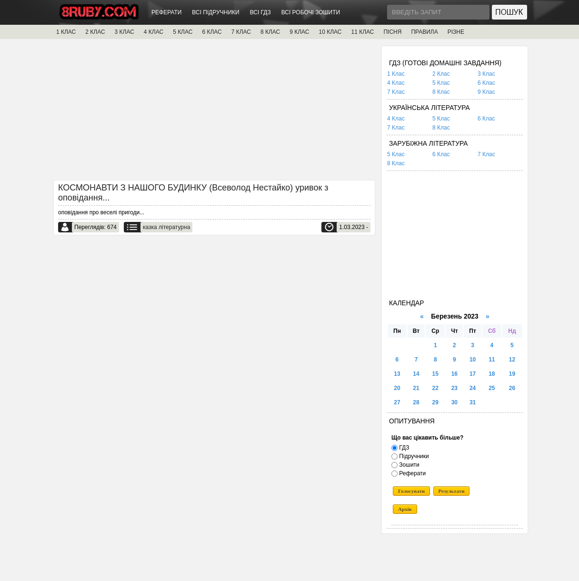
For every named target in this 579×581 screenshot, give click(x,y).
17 (472, 374)
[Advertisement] (214, 113)
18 (492, 374)
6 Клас (486, 83)
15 (435, 374)
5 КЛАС (182, 32)
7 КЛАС (241, 32)
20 (397, 388)
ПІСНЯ (392, 32)
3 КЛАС (124, 32)
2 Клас (441, 73)
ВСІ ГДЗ (260, 12)
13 (397, 374)
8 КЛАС (270, 32)
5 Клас (441, 83)
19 (512, 374)
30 (454, 402)
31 (472, 402)
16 (454, 374)
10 (472, 359)
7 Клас (396, 92)
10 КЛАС (330, 32)
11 (492, 359)
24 (472, 388)
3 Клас (486, 73)
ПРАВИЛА (424, 32)
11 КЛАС (362, 32)
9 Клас (486, 92)
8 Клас (441, 92)
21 (416, 388)
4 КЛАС (153, 32)
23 (454, 388)
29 (435, 402)
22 (435, 388)
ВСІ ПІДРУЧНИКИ (215, 12)
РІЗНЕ (456, 32)
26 (512, 388)
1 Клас (396, 73)
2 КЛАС (95, 32)
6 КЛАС (211, 32)
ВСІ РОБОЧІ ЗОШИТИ (310, 12)
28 (416, 402)
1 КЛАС (66, 32)
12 (512, 359)
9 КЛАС (299, 32)
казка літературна (166, 227)
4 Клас (396, 83)
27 (397, 402)
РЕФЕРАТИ (166, 12)
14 (416, 374)
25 (492, 388)
